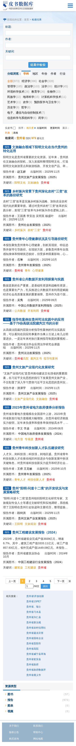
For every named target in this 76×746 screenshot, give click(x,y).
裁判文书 (36, 358)
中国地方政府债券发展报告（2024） (41, 433)
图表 (10, 705)
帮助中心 (38, 732)
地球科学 (31, 96)
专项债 (29, 439)
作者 (53, 73)
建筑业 (18, 567)
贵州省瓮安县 (33, 659)
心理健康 (38, 270)
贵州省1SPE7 (33, 601)
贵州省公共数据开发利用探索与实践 (38, 279)
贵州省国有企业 (34, 638)
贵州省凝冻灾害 (34, 633)
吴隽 (20, 300)
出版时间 (42, 128)
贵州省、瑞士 (33, 606)
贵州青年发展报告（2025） (35, 265)
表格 (15, 132)
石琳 (20, 259)
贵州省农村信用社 (36, 627)
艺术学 (14, 102)
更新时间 (55, 128)
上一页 (12, 581)
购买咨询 (14, 738)
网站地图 (38, 738)
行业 (62, 73)
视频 (10, 711)
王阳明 (18, 523)
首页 (26, 19)
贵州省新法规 (33, 622)
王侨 (20, 468)
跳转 (45, 586)
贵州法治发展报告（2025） (35, 353)
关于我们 (14, 725)
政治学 (32, 86)
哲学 (25, 107)
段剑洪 (21, 513)
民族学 (14, 96)
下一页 (60, 581)
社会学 (46, 81)
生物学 (54, 91)
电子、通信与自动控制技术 (26, 112)
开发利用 (33, 310)
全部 (13, 81)
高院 (21, 358)
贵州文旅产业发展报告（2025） (38, 177)
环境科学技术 (18, 91)
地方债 (18, 439)
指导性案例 (51, 358)
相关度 (30, 128)
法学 (47, 86)
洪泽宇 (21, 388)
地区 (35, 73)
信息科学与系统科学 (21, 117)
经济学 (29, 81)
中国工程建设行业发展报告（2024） (41, 562)
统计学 (61, 86)
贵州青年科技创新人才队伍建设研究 (38, 448)
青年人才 (20, 479)
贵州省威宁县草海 (36, 654)
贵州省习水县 (33, 612)
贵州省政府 (32, 664)
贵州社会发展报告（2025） (35, 224)
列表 (7, 132)
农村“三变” (34, 230)
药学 (42, 117)
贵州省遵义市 (33, 675)
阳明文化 (20, 182)
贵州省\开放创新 (35, 596)
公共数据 (20, 310)
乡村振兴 (20, 230)
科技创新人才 (36, 479)
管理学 (14, 86)
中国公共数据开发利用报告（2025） (41, 305)
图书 (10, 694)
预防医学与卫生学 (47, 102)
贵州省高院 (32, 648)
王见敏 (28, 468)
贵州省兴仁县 (33, 617)
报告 (10, 700)
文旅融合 (33, 182)
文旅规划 (30, 523)
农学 (27, 102)
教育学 (38, 91)
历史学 (13, 107)
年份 (44, 73)
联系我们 (38, 725)
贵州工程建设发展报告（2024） (35, 532)
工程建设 (30, 567)
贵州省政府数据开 (36, 669)
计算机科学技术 (53, 96)
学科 (26, 73)
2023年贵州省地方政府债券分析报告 (38, 407)
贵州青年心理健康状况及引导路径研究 (39, 239)
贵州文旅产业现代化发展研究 (33, 367)
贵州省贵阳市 (33, 643)
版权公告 (14, 732)
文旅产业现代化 (24, 398)
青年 (27, 270)
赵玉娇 (21, 171)
